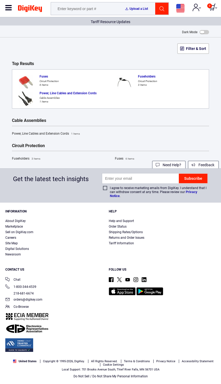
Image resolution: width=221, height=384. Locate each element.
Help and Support (121, 221)
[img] (30, 9)
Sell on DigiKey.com (19, 232)
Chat (12, 280)
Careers (10, 238)
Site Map (11, 243)
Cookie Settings (113, 364)
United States (25, 361)
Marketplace (14, 226)
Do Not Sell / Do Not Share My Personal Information (110, 376)
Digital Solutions (17, 249)
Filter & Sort (196, 48)
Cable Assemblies (29, 120)
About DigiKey (15, 221)
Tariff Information (121, 243)
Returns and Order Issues (126, 238)
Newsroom (13, 254)
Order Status (118, 226)
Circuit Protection (28, 145)
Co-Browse (17, 307)
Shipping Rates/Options (126, 232)
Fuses (124, 159)
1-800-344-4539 (20, 287)
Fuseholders (26, 159)
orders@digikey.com (23, 299)
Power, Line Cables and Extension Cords (46, 134)
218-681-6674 (19, 293)
